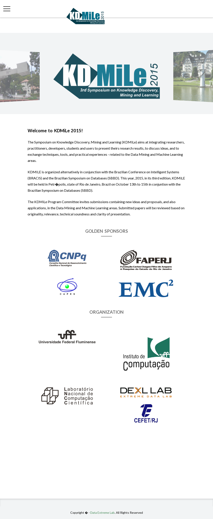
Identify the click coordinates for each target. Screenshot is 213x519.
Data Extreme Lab (102, 512)
